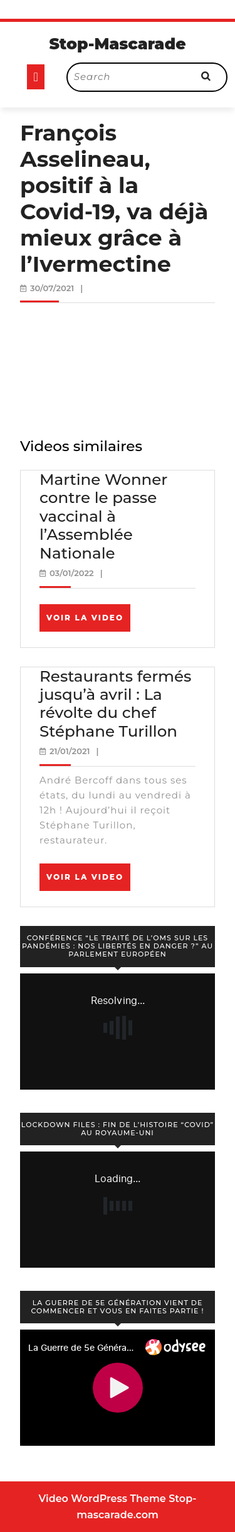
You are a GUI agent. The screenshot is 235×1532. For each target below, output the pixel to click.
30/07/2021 (52, 288)
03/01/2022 (72, 573)
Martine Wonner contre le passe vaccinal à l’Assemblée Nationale (103, 516)
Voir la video (88, 622)
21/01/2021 (70, 751)
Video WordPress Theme (102, 1499)
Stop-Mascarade (117, 43)
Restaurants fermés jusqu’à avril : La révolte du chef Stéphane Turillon (115, 703)
